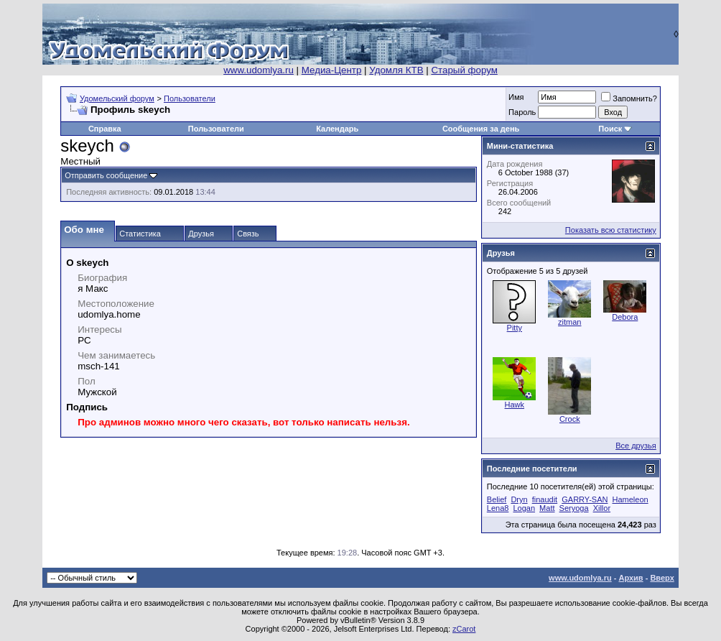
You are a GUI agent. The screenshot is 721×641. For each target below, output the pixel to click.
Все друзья (635, 445)
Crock (569, 419)
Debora (625, 317)
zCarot (463, 628)
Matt (546, 508)
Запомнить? (629, 98)
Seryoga (574, 508)
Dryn (519, 499)
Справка (104, 128)
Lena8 (498, 508)
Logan (524, 508)
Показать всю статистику (610, 230)
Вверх (662, 577)
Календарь (337, 128)
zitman (569, 322)
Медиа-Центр (332, 70)
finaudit (544, 499)
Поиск (610, 128)
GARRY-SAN (585, 499)
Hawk (515, 404)
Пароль (522, 112)
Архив (630, 577)
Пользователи (189, 98)
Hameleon (630, 499)
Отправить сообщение (106, 175)
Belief (497, 499)
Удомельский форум (117, 98)
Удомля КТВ (396, 70)
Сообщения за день (480, 128)
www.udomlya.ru (258, 70)
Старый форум (464, 70)
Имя (516, 97)
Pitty (514, 327)
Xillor (601, 508)
